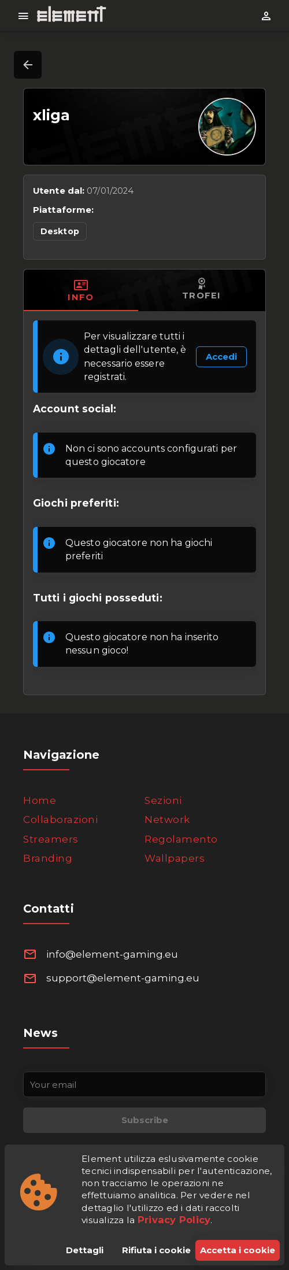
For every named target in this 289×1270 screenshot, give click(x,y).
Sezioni (163, 800)
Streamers (51, 839)
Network (167, 819)
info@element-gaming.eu (112, 954)
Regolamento (181, 839)
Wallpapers (174, 858)
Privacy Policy (174, 1219)
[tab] (81, 290)
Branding (47, 858)
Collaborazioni (60, 819)
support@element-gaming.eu (122, 978)
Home (39, 800)
